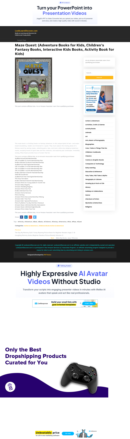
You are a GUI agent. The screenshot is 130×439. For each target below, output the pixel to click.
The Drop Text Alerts (21, 179)
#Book (35, 222)
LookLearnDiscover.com (26, 31)
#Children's (47, 222)
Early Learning (90, 168)
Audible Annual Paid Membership (26, 158)
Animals (88, 132)
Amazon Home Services (23, 193)
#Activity (21, 222)
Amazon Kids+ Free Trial (22, 199)
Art (86, 136)
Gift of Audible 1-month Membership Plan (28, 170)
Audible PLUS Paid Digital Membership (27, 164)
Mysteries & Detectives (93, 203)
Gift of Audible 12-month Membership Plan (29, 160)
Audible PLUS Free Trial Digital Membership (29, 177)
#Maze (74, 222)
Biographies (89, 144)
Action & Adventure (31, 226)
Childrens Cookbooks (93, 152)
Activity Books (90, 129)
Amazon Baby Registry (22, 185)
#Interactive (62, 222)
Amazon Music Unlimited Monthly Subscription (30, 205)
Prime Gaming (19, 195)
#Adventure (28, 222)
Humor (87, 195)
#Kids (69, 222)
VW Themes (47, 254)
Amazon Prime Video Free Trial (25, 209)
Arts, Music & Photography (95, 140)
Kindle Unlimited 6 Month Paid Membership (29, 181)
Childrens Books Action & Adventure (51, 226)
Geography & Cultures (93, 179)
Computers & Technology (94, 164)
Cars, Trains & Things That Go (96, 148)
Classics (88, 156)
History (87, 187)
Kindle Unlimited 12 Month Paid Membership (29, 173)
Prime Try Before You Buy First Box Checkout (29, 203)
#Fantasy (55, 222)
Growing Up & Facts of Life (94, 183)
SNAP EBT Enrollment (21, 175)
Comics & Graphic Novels (94, 160)
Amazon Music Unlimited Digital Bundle (28, 207)
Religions (88, 207)
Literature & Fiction (92, 199)
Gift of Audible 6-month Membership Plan (28, 168)
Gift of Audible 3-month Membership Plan (28, 166)
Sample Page (21, 40)
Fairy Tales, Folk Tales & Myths (96, 175)
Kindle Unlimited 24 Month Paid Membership (29, 162)
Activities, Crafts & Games (95, 125)
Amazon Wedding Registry (23, 187)
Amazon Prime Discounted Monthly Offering (29, 197)
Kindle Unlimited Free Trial (23, 191)
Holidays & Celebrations (94, 191)
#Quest (79, 222)
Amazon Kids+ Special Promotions (26, 201)
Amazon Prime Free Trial (23, 189)
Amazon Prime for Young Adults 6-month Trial (30, 183)
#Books (40, 222)
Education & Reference (93, 172)
